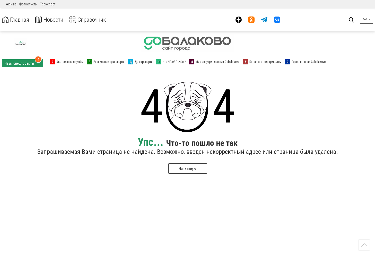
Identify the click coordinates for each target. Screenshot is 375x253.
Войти (366, 19)
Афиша (11, 4)
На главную (187, 168)
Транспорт (47, 4)
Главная (16, 19)
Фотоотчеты (28, 4)
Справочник (91, 19)
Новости (51, 19)
